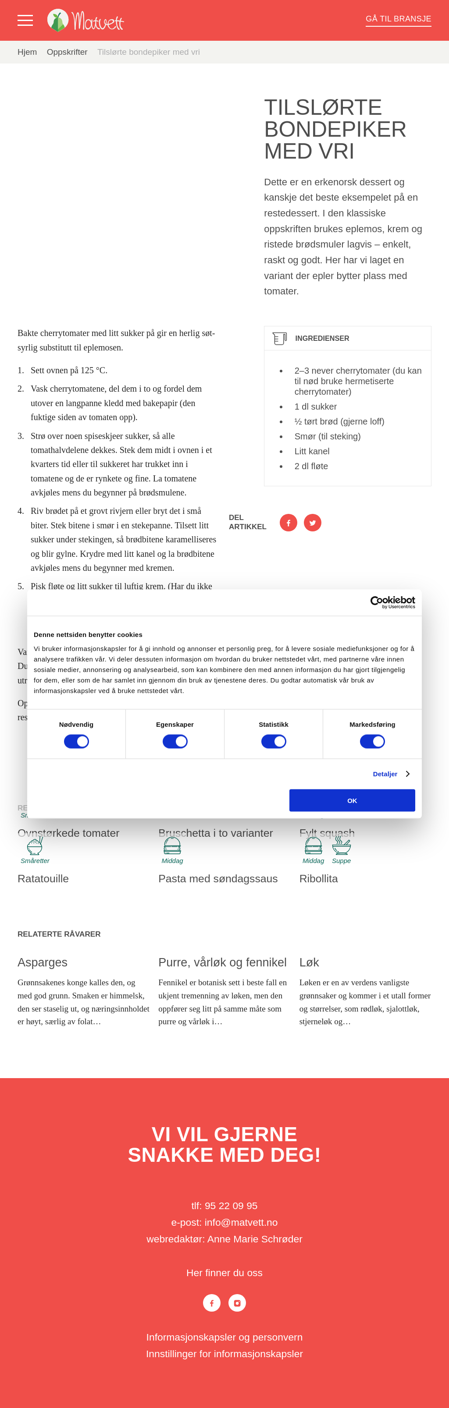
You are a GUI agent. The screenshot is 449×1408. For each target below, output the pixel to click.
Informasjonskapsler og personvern (224, 1337)
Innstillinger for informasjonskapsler (224, 1353)
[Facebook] (212, 1303)
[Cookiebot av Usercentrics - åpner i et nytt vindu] (377, 602)
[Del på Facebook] (288, 522)
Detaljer (385, 774)
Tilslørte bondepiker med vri (148, 52)
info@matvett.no (241, 1222)
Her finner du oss (224, 1272)
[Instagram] (237, 1303)
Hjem (27, 52)
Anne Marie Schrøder (255, 1239)
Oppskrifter (67, 52)
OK (352, 800)
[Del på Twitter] (312, 522)
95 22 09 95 (231, 1205)
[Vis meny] (27, 20)
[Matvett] (85, 20)
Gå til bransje (398, 18)
